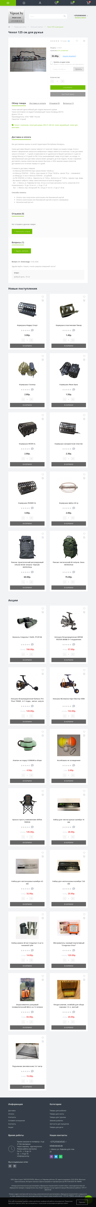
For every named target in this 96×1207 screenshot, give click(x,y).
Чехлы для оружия (37, 27)
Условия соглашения (16, 1120)
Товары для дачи (56, 1127)
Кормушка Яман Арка (69, 384)
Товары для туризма (58, 1117)
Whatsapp (60, 1156)
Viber (51, 1156)
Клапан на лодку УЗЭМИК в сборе (27, 760)
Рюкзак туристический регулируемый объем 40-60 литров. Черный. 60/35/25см (27, 564)
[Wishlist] (76, 41)
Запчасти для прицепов (59, 1124)
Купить (79, 69)
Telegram (56, 1156)
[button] (40, 3)
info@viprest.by (56, 1146)
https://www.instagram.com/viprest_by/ (10, 1166)
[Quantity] (57, 81)
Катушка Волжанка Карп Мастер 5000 (69, 699)
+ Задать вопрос (21, 251)
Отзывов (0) (54, 103)
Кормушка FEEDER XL (27, 503)
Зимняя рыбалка (56, 1120)
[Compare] (84, 41)
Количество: (55, 77)
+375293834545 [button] (58, 1141)
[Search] (64, 16)
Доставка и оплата (37, 103)
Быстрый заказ (68, 94)
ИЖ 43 (51, 125)
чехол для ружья (35, 125)
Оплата (11, 1114)
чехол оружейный (62, 125)
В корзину (68, 87)
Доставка (12, 1110)
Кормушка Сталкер (27, 384)
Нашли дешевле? (69, 56)
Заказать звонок (80, 17)
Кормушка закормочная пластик (69, 444)
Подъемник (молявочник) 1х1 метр (27, 1066)
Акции (10, 1127)
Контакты (12, 1117)
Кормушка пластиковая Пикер (69, 325)
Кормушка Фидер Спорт (27, 325)
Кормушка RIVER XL (27, 444)
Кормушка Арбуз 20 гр (68, 503)
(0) (69, 41)
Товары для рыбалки (58, 1110)
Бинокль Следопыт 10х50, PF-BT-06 (27, 637)
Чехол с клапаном (21, 125)
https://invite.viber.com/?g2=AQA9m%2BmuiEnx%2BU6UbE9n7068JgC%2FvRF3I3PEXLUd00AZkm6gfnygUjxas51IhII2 (14, 1166)
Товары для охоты (20, 27)
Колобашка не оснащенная (68, 760)
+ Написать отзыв (22, 231)
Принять (82, 1202)
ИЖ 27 (45, 125)
